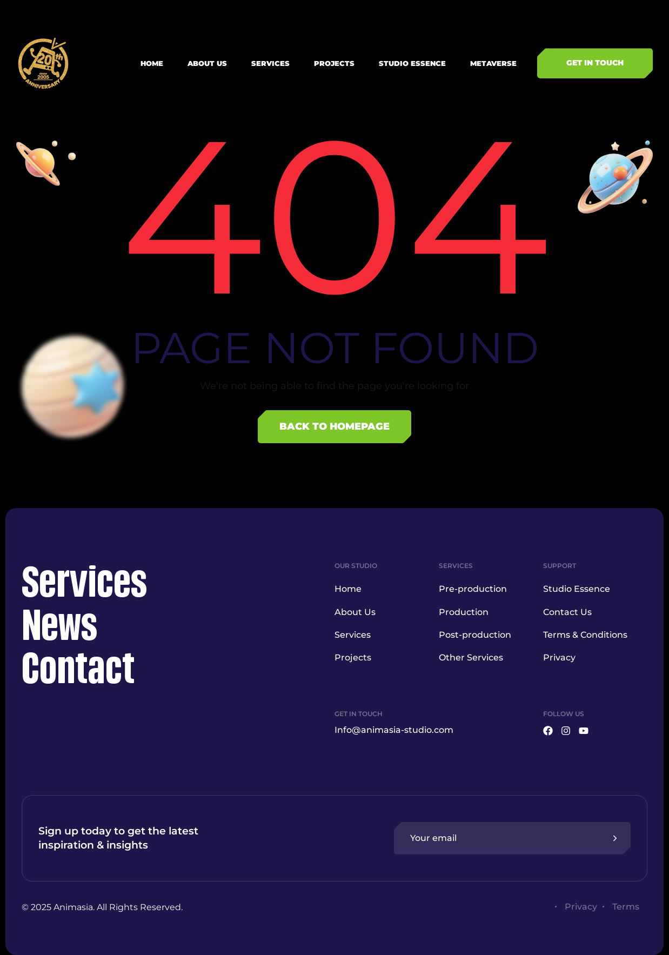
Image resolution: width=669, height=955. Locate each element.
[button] (595, 63)
